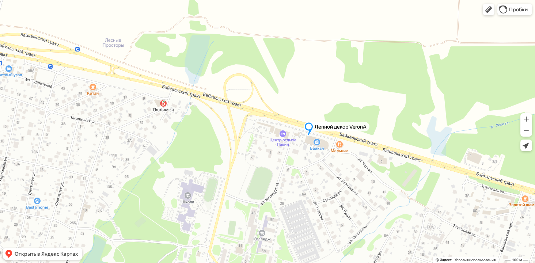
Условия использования (475, 260)
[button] (488, 9)
